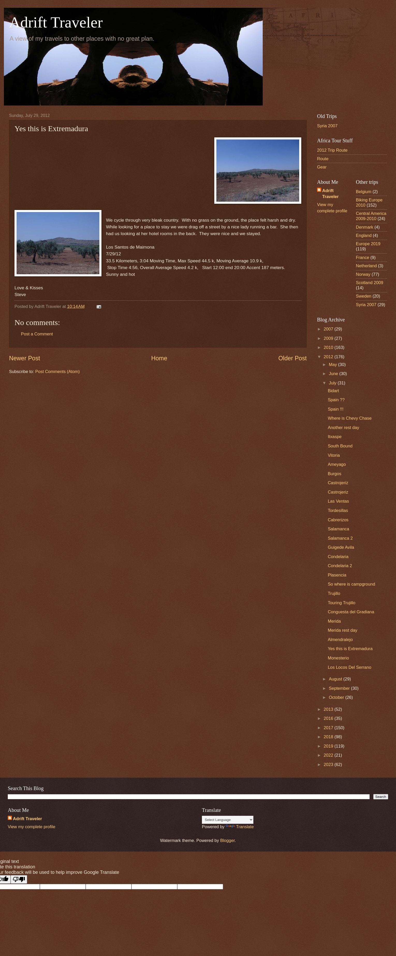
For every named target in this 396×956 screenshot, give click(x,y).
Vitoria (334, 455)
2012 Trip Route (332, 150)
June (334, 373)
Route (322, 158)
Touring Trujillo (341, 602)
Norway (363, 274)
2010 (329, 347)
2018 (329, 736)
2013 (329, 709)
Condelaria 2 (340, 565)
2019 (329, 746)
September (340, 688)
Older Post (292, 358)
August (336, 679)
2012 (329, 356)
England (364, 235)
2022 (329, 755)
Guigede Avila (341, 547)
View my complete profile (31, 826)
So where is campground (351, 584)
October (337, 697)
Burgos (334, 473)
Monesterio (338, 658)
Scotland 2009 (369, 282)
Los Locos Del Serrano (349, 667)
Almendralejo (340, 639)
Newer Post (24, 358)
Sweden (363, 296)
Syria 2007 (327, 125)
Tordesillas (338, 510)
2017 (329, 727)
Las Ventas (338, 501)
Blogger (227, 840)
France (362, 257)
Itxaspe (334, 436)
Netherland (366, 265)
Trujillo (334, 593)
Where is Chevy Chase (349, 418)
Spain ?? (336, 399)
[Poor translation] (19, 879)
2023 (329, 764)
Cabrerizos (338, 519)
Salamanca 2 (340, 538)
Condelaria (338, 556)
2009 (329, 338)
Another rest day (343, 427)
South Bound (340, 446)
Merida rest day (342, 630)
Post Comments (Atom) (57, 371)
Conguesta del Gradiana (351, 611)
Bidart (333, 390)
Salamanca (338, 528)
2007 (329, 329)
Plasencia (337, 575)
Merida (334, 621)
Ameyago (337, 464)
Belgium (363, 191)
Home (159, 358)
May (333, 364)
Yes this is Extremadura (350, 648)
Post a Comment (37, 334)
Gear (322, 167)
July (333, 383)
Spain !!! (335, 409)
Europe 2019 (368, 243)
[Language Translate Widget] (227, 820)
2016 (329, 718)
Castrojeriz (338, 482)
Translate (240, 826)
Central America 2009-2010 (371, 216)
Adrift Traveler (56, 22)
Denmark (364, 227)
